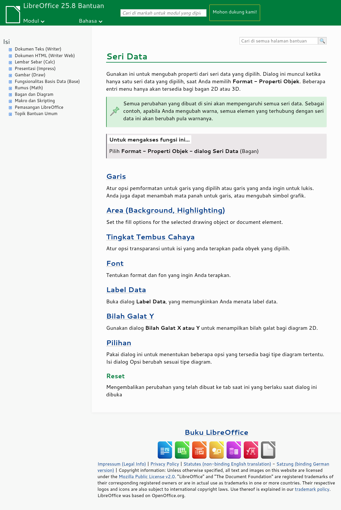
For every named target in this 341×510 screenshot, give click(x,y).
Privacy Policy (164, 464)
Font (115, 263)
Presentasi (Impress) (35, 68)
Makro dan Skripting (35, 101)
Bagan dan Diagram (34, 94)
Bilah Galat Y (130, 316)
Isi (6, 41)
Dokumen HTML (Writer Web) (45, 56)
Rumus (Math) (29, 88)
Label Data (126, 289)
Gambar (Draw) (30, 75)
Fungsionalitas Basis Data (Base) (47, 81)
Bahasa (88, 20)
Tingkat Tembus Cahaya (150, 237)
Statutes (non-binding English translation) (227, 464)
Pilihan (118, 343)
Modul (31, 20)
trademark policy (312, 489)
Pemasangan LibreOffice (39, 107)
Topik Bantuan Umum (36, 113)
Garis (116, 176)
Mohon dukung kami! (235, 11)
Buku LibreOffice (216, 432)
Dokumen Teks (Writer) (38, 49)
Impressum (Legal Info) (122, 464)
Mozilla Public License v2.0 (147, 476)
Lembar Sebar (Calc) (35, 62)
